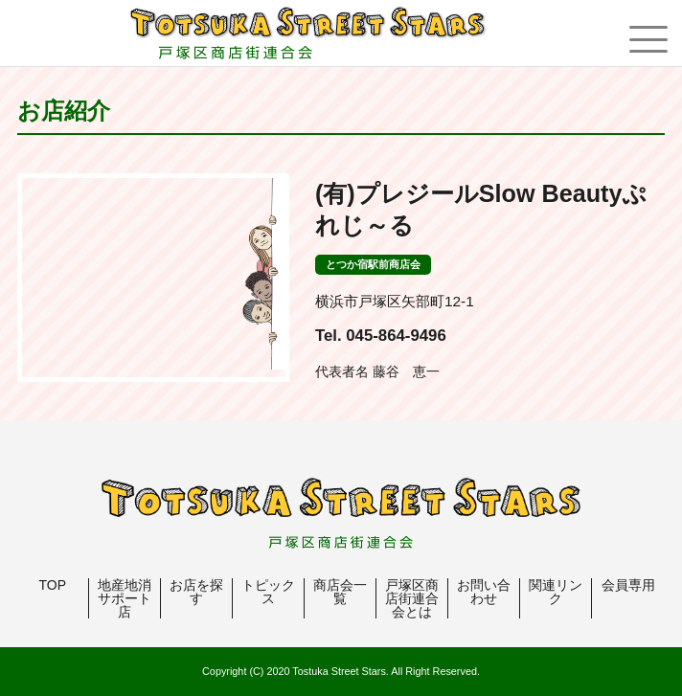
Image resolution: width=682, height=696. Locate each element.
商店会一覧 (340, 591)
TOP (53, 585)
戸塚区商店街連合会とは (412, 598)
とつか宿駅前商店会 (373, 264)
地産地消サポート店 (124, 598)
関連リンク (555, 591)
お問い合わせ (484, 591)
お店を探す (196, 591)
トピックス (268, 591)
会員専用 (628, 585)
